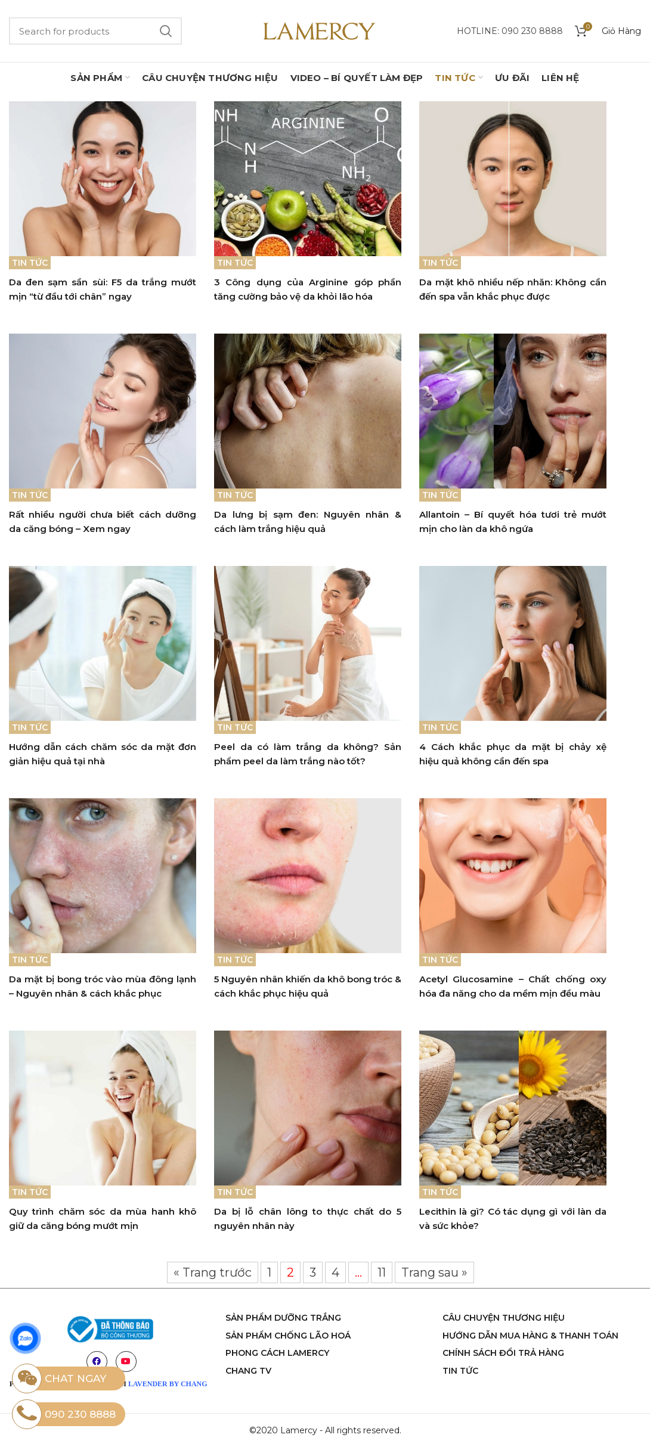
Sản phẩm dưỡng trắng (283, 1317)
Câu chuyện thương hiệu (503, 1317)
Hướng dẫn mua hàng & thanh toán (530, 1335)
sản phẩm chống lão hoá (288, 1335)
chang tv (248, 1370)
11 (381, 1272)
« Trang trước (213, 1272)
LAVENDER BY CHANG (168, 1384)
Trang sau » (434, 1272)
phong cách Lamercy (277, 1353)
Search (166, 31)
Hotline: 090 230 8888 (510, 31)
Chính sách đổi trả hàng (503, 1353)
